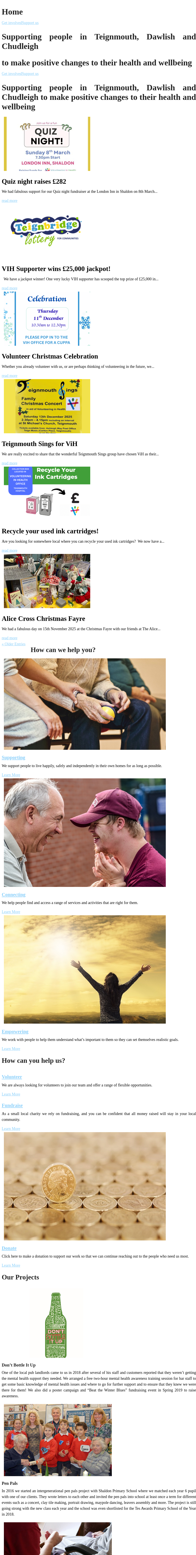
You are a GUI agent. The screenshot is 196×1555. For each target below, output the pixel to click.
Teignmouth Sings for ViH (39, 444)
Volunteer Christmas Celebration (50, 356)
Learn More (11, 775)
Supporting (13, 757)
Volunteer (12, 1076)
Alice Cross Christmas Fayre (43, 618)
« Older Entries (13, 644)
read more (9, 200)
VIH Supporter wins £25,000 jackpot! (56, 269)
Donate (9, 1248)
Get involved (12, 23)
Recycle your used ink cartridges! (50, 531)
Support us (30, 23)
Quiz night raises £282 (34, 181)
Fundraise (12, 1105)
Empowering (15, 1031)
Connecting (13, 894)
